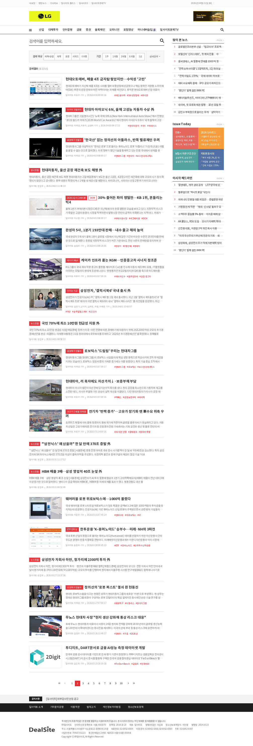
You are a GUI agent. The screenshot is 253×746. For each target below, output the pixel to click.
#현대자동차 (133, 125)
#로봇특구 (118, 603)
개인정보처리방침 (112, 707)
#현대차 (130, 155)
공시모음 (34, 170)
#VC (139, 515)
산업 (41, 29)
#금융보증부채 (129, 397)
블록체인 (100, 29)
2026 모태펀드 (208, 132)
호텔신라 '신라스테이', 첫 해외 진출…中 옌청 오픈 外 (205, 54)
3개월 (123, 56)
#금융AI (134, 663)
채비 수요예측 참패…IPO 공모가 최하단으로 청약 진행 (205, 83)
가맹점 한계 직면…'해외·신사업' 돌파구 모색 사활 (203, 206)
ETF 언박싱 (72, 529)
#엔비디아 (118, 515)
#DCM (144, 218)
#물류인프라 (132, 276)
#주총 (125, 633)
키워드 (76, 56)
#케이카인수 (119, 276)
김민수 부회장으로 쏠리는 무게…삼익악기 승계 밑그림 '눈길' (208, 112)
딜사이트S (83, 3)
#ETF (116, 545)
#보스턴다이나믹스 (144, 155)
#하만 (68, 311)
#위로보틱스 (130, 515)
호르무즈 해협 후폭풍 (76, 411)
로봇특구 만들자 (74, 140)
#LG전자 (92, 311)
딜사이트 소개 (36, 707)
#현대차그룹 (119, 155)
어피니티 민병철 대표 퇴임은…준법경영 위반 (200, 199)
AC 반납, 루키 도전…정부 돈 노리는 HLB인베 (211, 140)
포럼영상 (128, 29)
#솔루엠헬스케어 (79, 311)
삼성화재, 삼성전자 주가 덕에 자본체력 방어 (186, 158)
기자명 (84, 56)
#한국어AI (144, 663)
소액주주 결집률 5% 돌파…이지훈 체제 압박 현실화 (204, 214)
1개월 (115, 56)
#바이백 (140, 397)
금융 (79, 29)
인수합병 (67, 29)
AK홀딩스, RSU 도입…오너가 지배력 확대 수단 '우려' (205, 221)
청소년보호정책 (135, 707)
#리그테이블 (134, 218)
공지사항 (35, 698)
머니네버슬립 (147, 29)
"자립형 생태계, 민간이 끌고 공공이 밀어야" (211, 162)
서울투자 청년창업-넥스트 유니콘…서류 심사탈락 (211, 137)
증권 (88, 29)
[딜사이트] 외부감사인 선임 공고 (62, 698)
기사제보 (54, 3)
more (219, 40)
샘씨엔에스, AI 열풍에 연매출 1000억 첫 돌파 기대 (203, 61)
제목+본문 (49, 56)
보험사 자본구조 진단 (185, 153)
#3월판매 (127, 246)
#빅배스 (117, 397)
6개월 (132, 56)
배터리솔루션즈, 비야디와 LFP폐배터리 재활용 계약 (204, 97)
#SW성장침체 (133, 95)
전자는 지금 (72, 290)
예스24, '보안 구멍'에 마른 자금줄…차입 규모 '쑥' (186, 144)
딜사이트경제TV (98, 3)
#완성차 (117, 246)
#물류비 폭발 (144, 432)
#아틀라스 (129, 603)
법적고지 (91, 707)
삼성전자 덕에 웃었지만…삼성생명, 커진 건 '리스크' (186, 162)
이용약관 (75, 707)
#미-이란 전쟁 (120, 432)
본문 (67, 56)
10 (121, 683)
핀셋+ (178, 132)
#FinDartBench (122, 663)
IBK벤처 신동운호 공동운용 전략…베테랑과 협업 (211, 144)
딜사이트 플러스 (68, 3)
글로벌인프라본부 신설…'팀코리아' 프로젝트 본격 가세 (205, 46)
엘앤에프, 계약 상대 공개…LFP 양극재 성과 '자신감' (204, 185)
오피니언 (114, 29)
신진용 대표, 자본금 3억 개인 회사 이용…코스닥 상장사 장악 (208, 228)
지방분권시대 (207, 153)
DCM (92, 197)
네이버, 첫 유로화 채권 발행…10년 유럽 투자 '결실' (204, 104)
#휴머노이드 (126, 545)
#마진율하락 (119, 95)
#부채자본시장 (120, 218)
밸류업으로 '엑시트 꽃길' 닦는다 (194, 192)
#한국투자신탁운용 (141, 545)
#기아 (143, 125)
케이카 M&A (72, 260)
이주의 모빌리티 (74, 109)
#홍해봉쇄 (132, 432)
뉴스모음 (34, 323)
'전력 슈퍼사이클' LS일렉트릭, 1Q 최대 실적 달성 (203, 68)
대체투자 (53, 29)
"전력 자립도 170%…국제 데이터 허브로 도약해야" (204, 76)
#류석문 (144, 95)
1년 (140, 56)
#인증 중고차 (145, 276)
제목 (59, 56)
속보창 (32, 3)
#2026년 (134, 633)
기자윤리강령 (57, 707)
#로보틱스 (131, 366)
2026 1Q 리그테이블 (76, 197)
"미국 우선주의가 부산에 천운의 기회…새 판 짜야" (203, 235)
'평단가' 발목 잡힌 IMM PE (191, 90)
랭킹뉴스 (42, 3)
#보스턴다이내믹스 (146, 366)
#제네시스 (151, 125)
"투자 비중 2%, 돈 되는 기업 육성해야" (211, 158)
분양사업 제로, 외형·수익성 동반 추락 (186, 140)
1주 (107, 56)
